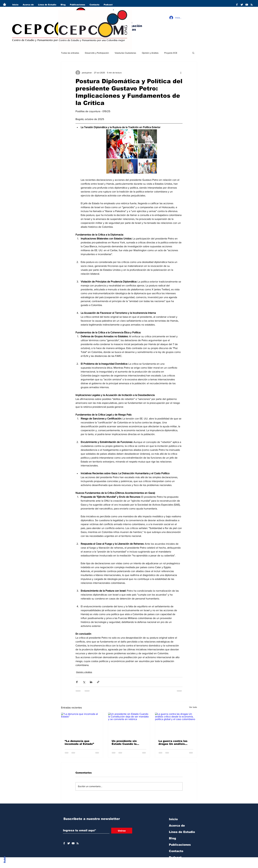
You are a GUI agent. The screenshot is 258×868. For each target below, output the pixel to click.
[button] (193, 53)
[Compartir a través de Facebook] (76, 682)
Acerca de (177, 825)
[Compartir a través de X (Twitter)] (84, 682)
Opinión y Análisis (150, 53)
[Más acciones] (181, 72)
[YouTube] (246, 4)
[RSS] (251, 4)
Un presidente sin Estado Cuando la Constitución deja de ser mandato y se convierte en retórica (129, 742)
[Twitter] (241, 4)
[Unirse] (121, 831)
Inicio (173, 819)
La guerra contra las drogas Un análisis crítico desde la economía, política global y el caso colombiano (173, 742)
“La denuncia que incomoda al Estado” (79, 742)
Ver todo (193, 707)
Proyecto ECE (170, 53)
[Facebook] (236, 4)
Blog (172, 838)
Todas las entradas (70, 53)
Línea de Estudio (182, 832)
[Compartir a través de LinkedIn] (91, 682)
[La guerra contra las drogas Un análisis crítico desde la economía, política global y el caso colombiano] (176, 724)
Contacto (176, 851)
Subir (4, 859)
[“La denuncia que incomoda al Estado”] (82, 724)
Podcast (175, 857)
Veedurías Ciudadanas (125, 53)
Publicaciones (180, 844)
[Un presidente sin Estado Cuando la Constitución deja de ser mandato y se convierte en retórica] (129, 724)
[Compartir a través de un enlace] (98, 682)
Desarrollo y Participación (97, 53)
